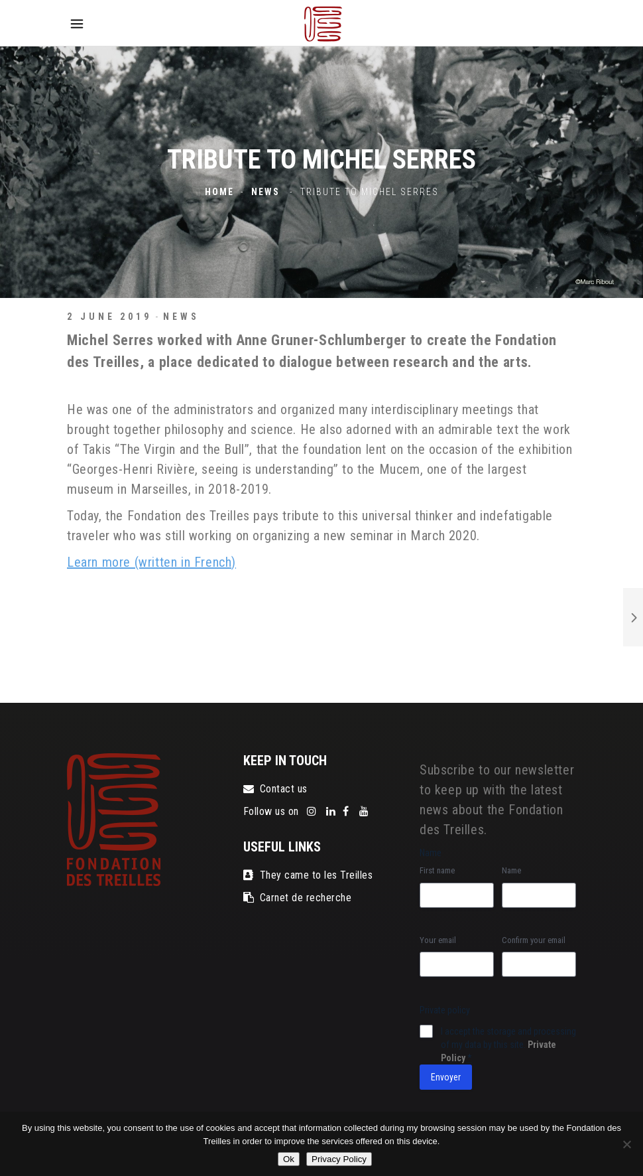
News (265, 192)
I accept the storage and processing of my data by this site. (508, 1044)
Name (511, 870)
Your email (438, 940)
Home (219, 192)
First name (437, 870)
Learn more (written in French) (151, 562)
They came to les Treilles (308, 875)
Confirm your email (533, 940)
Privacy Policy (339, 1159)
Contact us (275, 788)
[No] (626, 1144)
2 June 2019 (109, 316)
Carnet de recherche (297, 897)
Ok (288, 1159)
